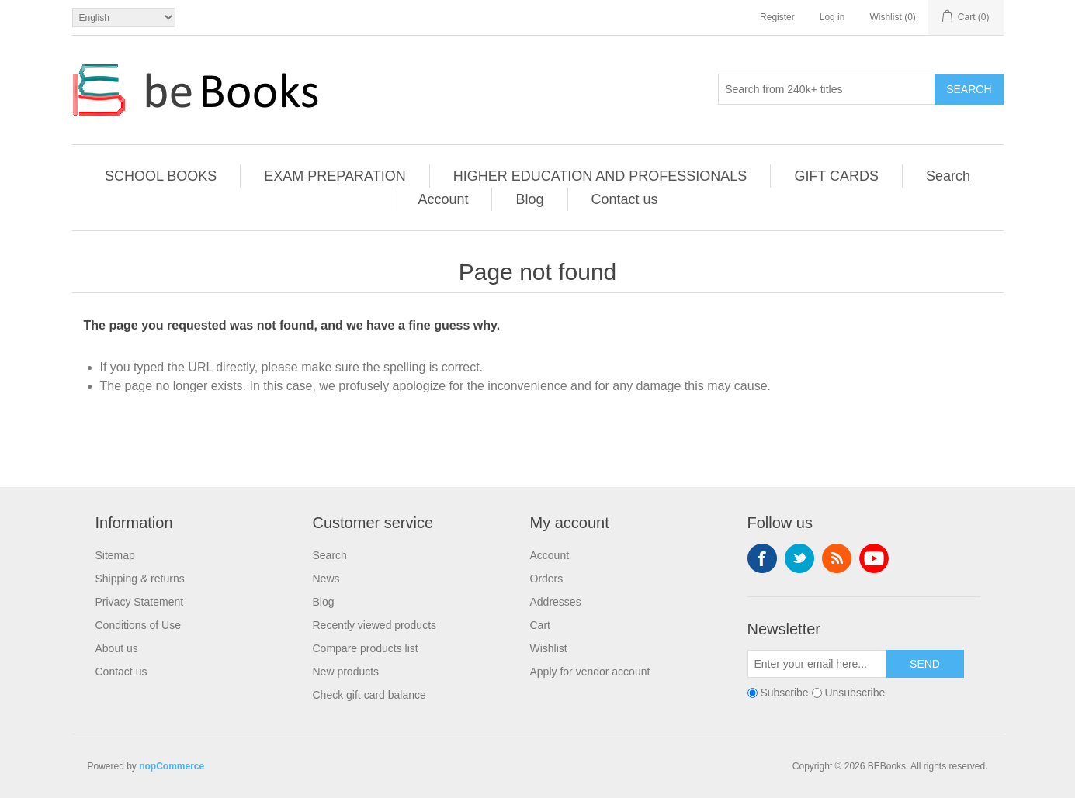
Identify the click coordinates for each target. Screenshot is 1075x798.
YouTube (874, 558)
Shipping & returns (140, 578)
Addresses (555, 602)
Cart (540, 625)
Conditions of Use (138, 625)
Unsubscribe (854, 692)
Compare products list (365, 648)
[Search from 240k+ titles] (826, 89)
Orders (547, 578)
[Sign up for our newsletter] (817, 664)
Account (443, 199)
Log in (832, 17)
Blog (529, 199)
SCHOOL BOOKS (161, 176)
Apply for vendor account (590, 671)
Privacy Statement (139, 602)
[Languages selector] (123, 17)
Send (925, 664)
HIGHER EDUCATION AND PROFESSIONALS (600, 176)
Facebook (762, 558)
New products (346, 671)
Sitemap (115, 555)
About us (116, 648)
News (326, 578)
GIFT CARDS (836, 176)
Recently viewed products (375, 625)
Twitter (799, 558)
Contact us (624, 199)
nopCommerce (171, 766)
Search (968, 89)
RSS (836, 558)
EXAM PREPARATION (334, 176)
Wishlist (548, 648)
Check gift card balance (369, 695)
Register (777, 17)
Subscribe (784, 692)
